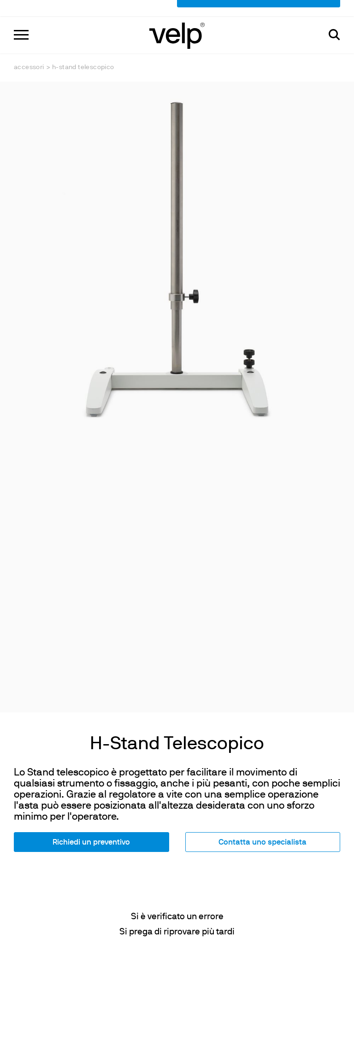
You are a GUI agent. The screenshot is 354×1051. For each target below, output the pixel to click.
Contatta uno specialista (262, 726)
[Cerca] (334, 18)
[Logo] (177, 19)
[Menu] (21, 18)
